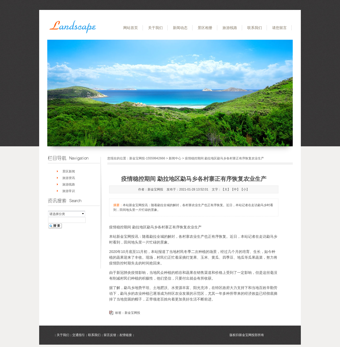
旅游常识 (68, 191)
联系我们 (254, 28)
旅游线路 (229, 28)
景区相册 (205, 28)
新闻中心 (175, 158)
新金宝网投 (132, 313)
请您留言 (279, 28)
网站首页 (130, 28)
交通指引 (78, 335)
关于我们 (155, 28)
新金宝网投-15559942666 (147, 158)
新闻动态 (180, 28)
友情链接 (125, 335)
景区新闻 (68, 171)
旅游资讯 (68, 178)
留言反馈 (110, 335)
